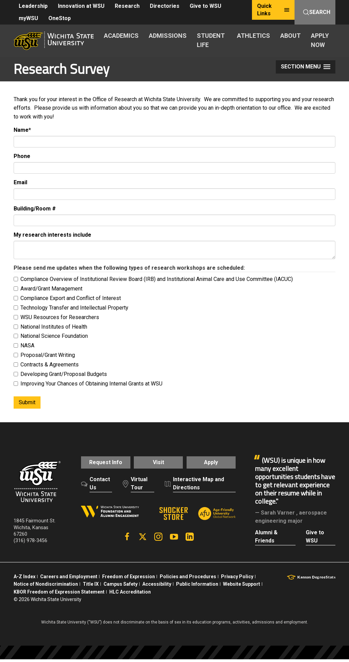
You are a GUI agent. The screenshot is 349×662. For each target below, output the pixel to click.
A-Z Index (24, 579)
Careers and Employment (68, 579)
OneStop (59, 18)
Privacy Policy (237, 579)
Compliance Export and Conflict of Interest (67, 298)
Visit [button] (158, 466)
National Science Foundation (51, 336)
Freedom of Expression (128, 579)
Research (127, 6)
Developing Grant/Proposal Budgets (60, 374)
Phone (22, 156)
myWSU (28, 18)
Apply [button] (215, 466)
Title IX (91, 587)
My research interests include (52, 235)
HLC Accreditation (130, 594)
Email (20, 182)
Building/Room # (35, 208)
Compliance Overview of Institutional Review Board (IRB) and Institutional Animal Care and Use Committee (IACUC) (153, 279)
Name (22, 130)
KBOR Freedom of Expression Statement (59, 594)
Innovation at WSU (81, 6)
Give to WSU (205, 6)
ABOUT (290, 35)
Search (316, 12)
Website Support (241, 587)
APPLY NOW (320, 40)
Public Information (197, 587)
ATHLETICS (253, 35)
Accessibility (156, 587)
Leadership (33, 6)
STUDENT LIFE (211, 40)
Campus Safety (121, 587)
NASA (24, 345)
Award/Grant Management (48, 288)
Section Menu (305, 70)
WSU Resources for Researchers (56, 317)
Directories (164, 6)
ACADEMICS (121, 35)
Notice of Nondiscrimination (46, 587)
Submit (27, 402)
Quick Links (273, 10)
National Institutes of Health (50, 327)
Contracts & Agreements (46, 364)
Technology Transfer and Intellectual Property (71, 307)
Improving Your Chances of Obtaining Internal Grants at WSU (88, 383)
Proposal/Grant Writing (44, 355)
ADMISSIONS (168, 35)
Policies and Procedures (188, 579)
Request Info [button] (102, 466)
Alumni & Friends (266, 536)
